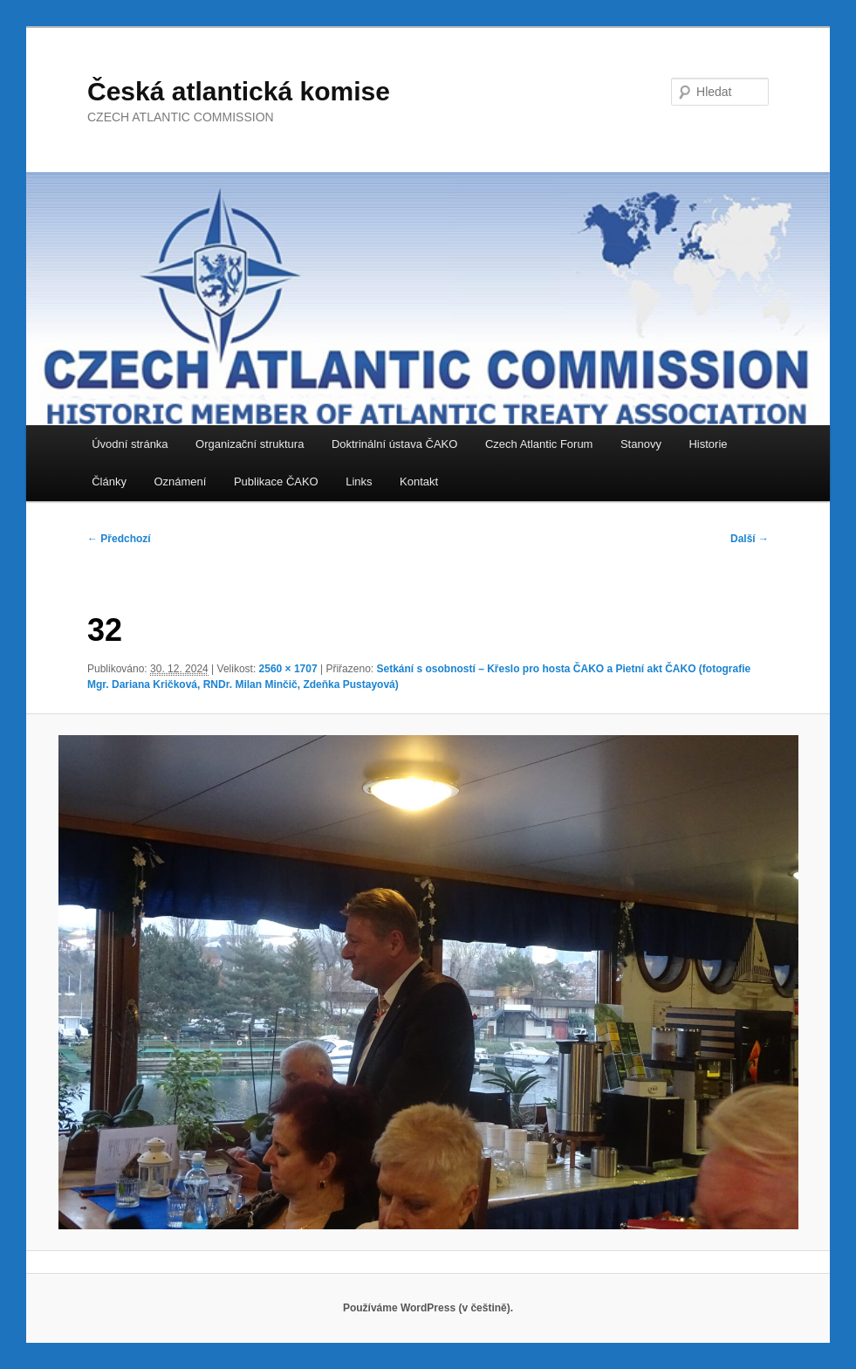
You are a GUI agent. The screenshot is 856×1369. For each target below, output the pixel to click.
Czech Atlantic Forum (539, 444)
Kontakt (419, 481)
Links (359, 481)
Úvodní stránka (130, 444)
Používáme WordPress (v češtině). (428, 1308)
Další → (749, 539)
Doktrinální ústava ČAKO (395, 444)
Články (109, 481)
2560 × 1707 (288, 669)
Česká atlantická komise (238, 91)
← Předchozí (119, 539)
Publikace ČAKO (276, 481)
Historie (707, 444)
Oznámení (180, 481)
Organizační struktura (249, 444)
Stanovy (640, 444)
